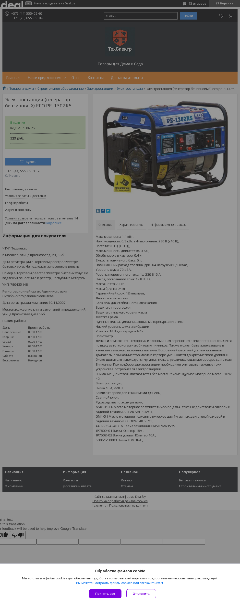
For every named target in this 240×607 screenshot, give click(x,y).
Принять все (105, 594)
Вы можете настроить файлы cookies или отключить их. (118, 583)
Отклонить (141, 594)
